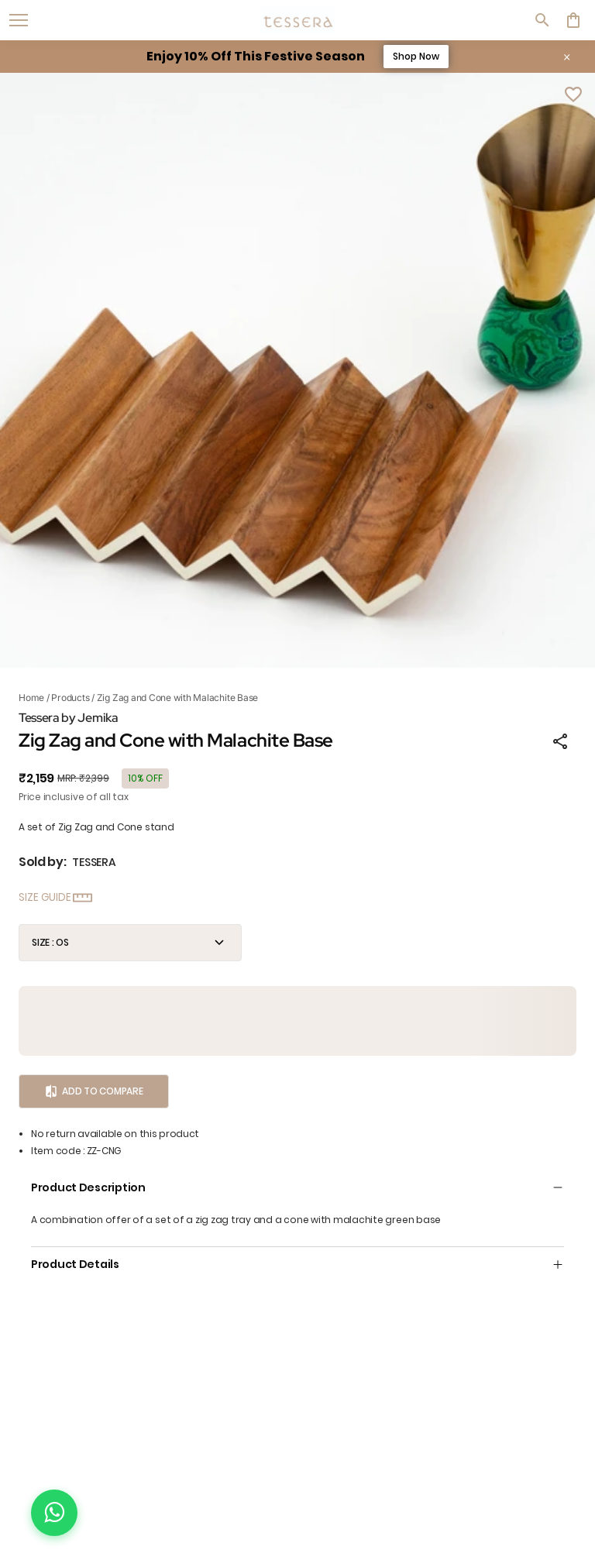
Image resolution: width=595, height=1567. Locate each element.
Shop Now (416, 56)
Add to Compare (93, 1091)
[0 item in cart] (573, 20)
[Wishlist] (573, 94)
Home (31, 697)
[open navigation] (18, 20)
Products (70, 697)
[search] (542, 20)
